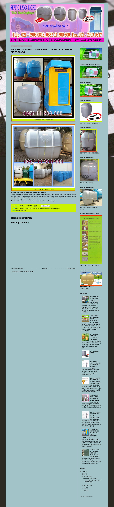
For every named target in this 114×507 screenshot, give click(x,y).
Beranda (45, 268)
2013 (84, 474)
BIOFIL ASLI (93, 361)
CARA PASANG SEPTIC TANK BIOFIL (88, 40)
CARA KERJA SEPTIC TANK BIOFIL (94, 317)
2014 (84, 471)
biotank (17, 208)
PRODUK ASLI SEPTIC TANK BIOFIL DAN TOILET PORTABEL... (92, 480)
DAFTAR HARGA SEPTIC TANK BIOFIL (33, 40)
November (87, 485)
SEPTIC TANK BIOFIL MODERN (95, 297)
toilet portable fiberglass (53, 208)
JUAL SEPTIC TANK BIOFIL (94, 396)
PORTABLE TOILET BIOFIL (61, 40)
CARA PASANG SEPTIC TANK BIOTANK (94, 451)
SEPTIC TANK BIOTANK (94, 335)
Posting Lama (71, 268)
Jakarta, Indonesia (21, 210)
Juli (85, 488)
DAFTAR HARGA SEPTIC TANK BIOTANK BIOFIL (95, 379)
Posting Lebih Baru (17, 268)
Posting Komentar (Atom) (26, 271)
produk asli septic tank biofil (39, 208)
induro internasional (25, 208)
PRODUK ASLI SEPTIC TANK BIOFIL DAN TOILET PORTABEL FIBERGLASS (90, 433)
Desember (87, 476)
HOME (13, 40)
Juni (85, 490)
